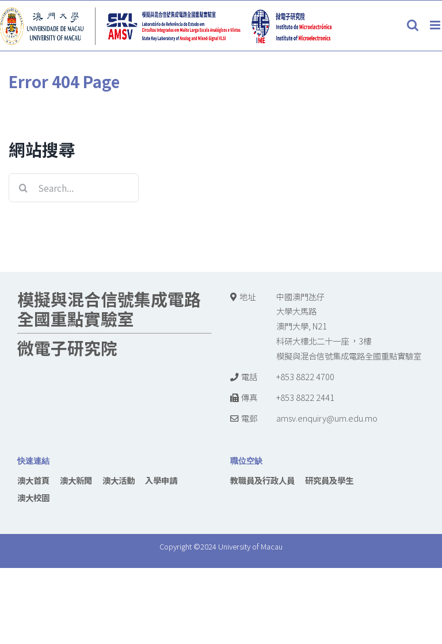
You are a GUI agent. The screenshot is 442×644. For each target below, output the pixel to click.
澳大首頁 (33, 480)
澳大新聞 (76, 480)
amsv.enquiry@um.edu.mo (327, 418)
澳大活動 (118, 480)
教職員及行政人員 (262, 480)
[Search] (23, 187)
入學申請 (161, 480)
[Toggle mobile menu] (436, 25)
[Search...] (74, 187)
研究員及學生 (329, 480)
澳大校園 (33, 497)
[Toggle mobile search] (412, 25)
